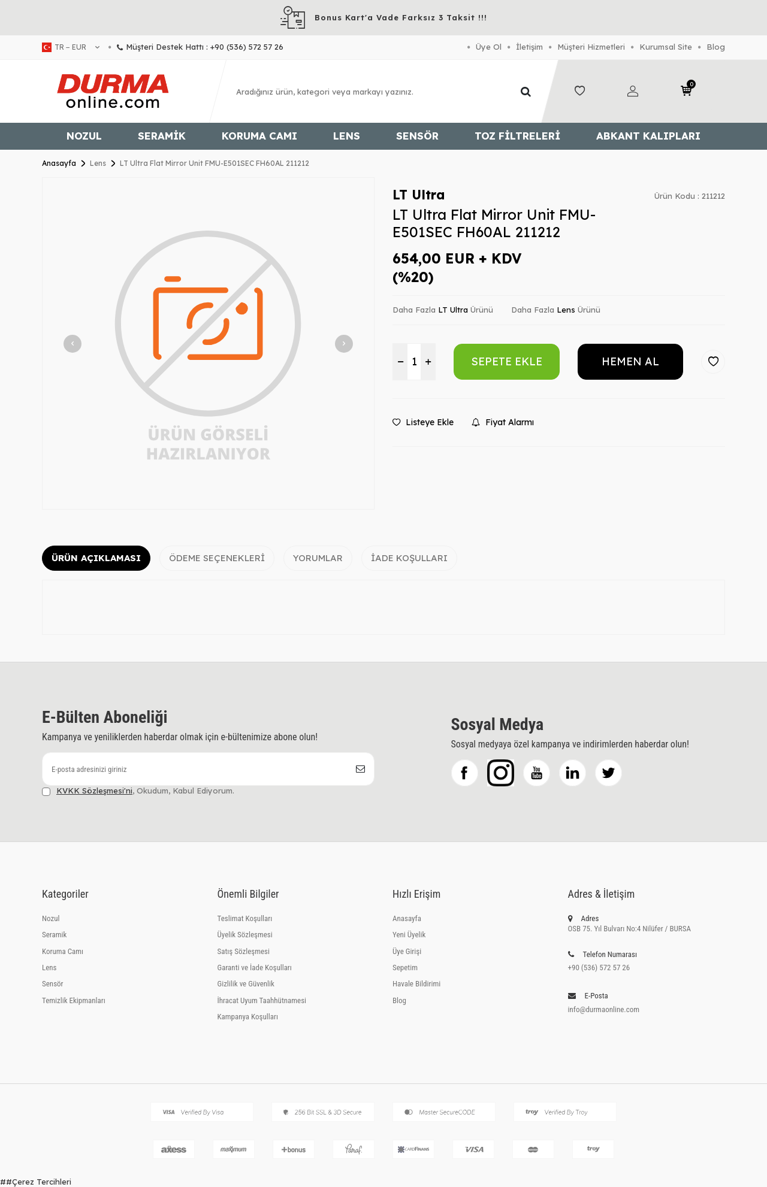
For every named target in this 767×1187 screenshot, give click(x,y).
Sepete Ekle (506, 361)
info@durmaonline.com (604, 1009)
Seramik (162, 135)
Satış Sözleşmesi (244, 951)
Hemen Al (630, 361)
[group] (208, 343)
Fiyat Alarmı (503, 422)
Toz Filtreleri (517, 135)
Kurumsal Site (665, 47)
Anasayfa (59, 163)
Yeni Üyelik (408, 934)
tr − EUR (70, 47)
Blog (715, 47)
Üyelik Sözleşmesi (245, 934)
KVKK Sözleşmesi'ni (94, 790)
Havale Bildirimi (416, 983)
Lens (346, 135)
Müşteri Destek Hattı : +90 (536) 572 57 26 (195, 47)
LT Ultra (418, 194)
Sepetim (405, 967)
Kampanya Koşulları (248, 1016)
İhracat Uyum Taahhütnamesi (262, 1000)
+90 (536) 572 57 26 (599, 967)
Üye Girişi (406, 951)
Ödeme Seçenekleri (217, 558)
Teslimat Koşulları (245, 918)
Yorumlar (318, 558)
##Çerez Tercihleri (35, 1181)
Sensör (417, 135)
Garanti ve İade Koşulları (255, 967)
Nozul (84, 135)
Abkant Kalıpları (648, 135)
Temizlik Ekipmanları (73, 1000)
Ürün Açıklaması (96, 558)
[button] (72, 344)
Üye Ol (489, 47)
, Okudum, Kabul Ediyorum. (138, 791)
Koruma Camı (259, 135)
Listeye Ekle (423, 422)
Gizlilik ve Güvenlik (246, 983)
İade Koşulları (409, 558)
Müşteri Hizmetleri (591, 47)
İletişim (529, 47)
